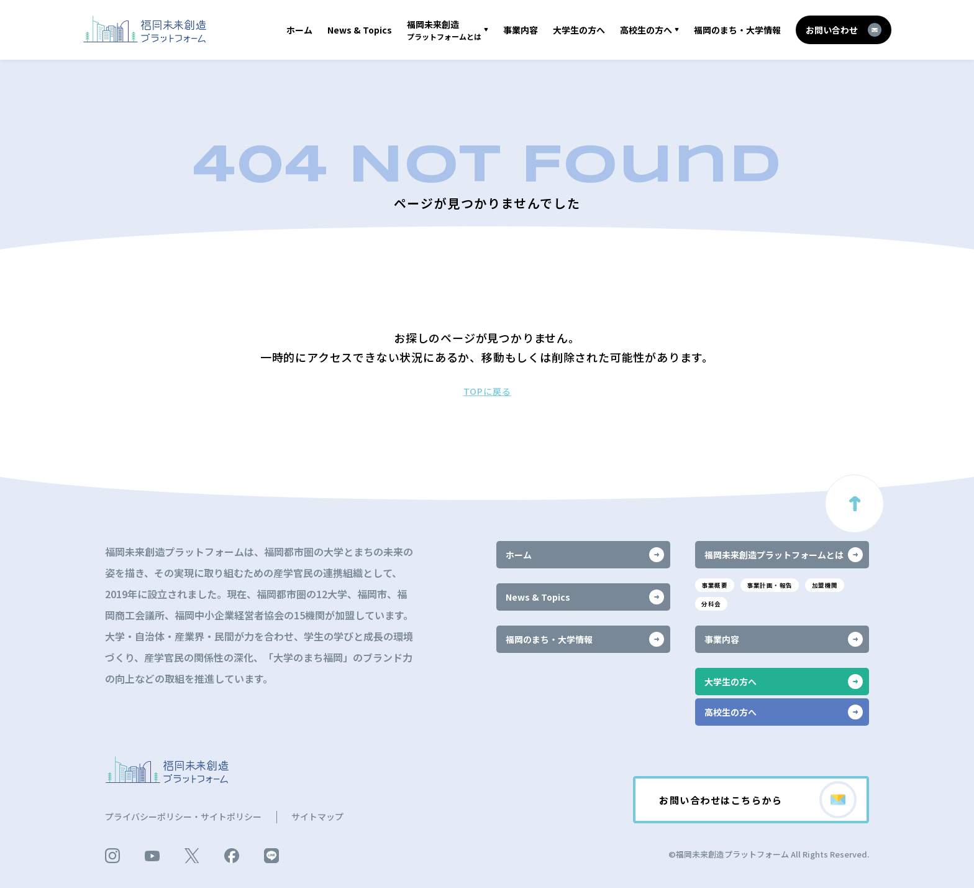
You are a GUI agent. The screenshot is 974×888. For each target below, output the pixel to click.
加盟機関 (835, 584)
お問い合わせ (843, 30)
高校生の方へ (646, 30)
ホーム (299, 30)
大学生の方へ (579, 30)
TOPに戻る (487, 391)
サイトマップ (317, 816)
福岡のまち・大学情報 (737, 30)
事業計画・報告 (775, 584)
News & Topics (359, 30)
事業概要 (716, 584)
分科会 (713, 603)
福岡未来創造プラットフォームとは (783, 553)
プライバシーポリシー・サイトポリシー (183, 816)
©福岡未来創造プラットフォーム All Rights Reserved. (768, 854)
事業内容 (520, 30)
